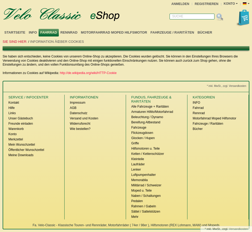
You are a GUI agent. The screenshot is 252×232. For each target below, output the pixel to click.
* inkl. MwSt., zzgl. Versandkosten (226, 86)
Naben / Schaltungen (146, 196)
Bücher (204, 32)
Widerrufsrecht (80, 123)
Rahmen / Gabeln (143, 206)
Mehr (134, 217)
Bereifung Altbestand (145, 122)
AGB (73, 108)
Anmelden (180, 4)
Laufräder (138, 164)
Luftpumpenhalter (143, 175)
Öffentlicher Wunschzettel (26, 150)
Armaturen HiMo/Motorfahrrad (152, 112)
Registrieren (206, 4)
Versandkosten (238, 228)
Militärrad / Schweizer (146, 185)
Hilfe (11, 108)
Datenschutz (78, 113)
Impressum (77, 102)
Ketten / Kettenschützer (147, 154)
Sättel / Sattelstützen (145, 211)
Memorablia (139, 180)
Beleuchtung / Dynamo (147, 117)
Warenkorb (16, 129)
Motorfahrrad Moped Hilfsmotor (114, 32)
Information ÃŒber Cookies (57, 42)
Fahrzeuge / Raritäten (172, 32)
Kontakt (13, 102)
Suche (177, 16)
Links (12, 113)
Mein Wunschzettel (21, 144)
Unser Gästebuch (20, 118)
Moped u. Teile (141, 190)
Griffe (135, 143)
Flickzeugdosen (142, 133)
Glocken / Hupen (143, 138)
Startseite (14, 32)
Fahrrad (48, 32)
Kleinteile (137, 159)
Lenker (136, 169)
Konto (12, 134)
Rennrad (68, 32)
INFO (33, 32)
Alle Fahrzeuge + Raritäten (150, 106)
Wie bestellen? (80, 129)
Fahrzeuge (138, 127)
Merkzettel (15, 139)
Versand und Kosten (84, 118)
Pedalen (137, 201)
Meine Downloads (20, 155)
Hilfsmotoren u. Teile (145, 148)
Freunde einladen (20, 123)
